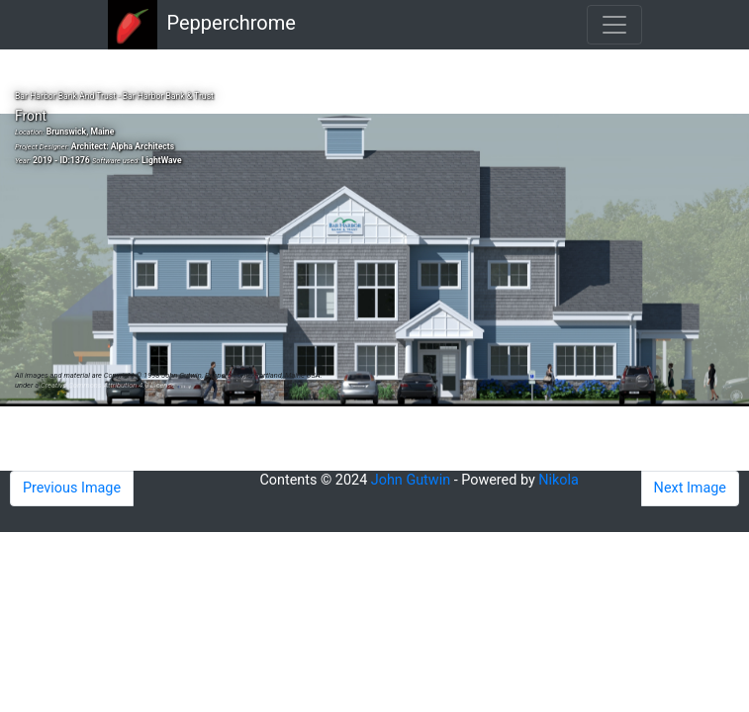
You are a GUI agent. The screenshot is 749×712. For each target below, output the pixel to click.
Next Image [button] (690, 488)
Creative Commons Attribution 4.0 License (108, 385)
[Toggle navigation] (614, 24)
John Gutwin (410, 480)
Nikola (558, 480)
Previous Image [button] (72, 488)
